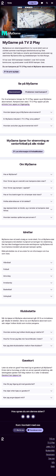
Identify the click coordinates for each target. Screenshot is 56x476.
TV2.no (52, 439)
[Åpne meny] (52, 3)
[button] (28, 112)
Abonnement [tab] (14, 92)
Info (53, 462)
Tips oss (51, 458)
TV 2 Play (51, 443)
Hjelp (9, 3)
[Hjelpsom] (33, 416)
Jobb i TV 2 (50, 447)
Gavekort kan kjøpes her (11, 375)
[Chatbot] (41, 3)
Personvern (50, 454)
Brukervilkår (50, 450)
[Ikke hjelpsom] (23, 416)
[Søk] (47, 3)
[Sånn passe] (28, 416)
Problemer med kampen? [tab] (36, 92)
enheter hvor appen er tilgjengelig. (16, 104)
